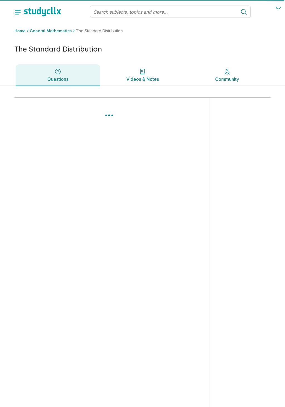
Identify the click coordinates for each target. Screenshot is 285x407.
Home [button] (20, 30)
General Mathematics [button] (51, 30)
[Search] (163, 12)
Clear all (223, 127)
